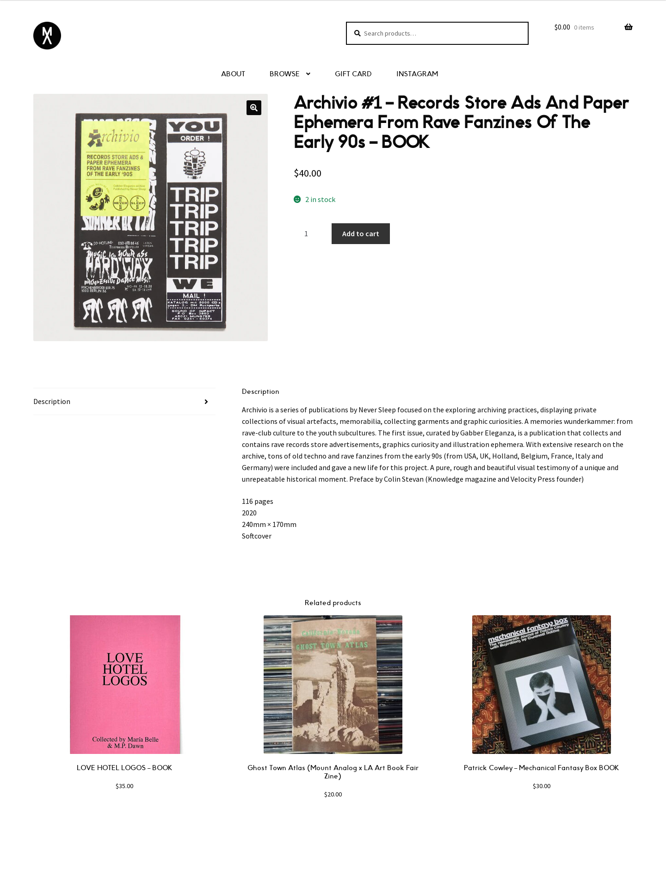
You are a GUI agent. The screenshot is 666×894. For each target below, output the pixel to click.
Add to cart (360, 233)
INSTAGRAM (417, 74)
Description (51, 401)
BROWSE (285, 74)
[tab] (124, 401)
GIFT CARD (353, 74)
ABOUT (233, 74)
